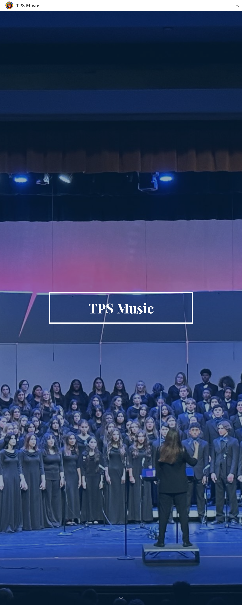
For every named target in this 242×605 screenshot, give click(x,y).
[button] (237, 5)
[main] (121, 308)
